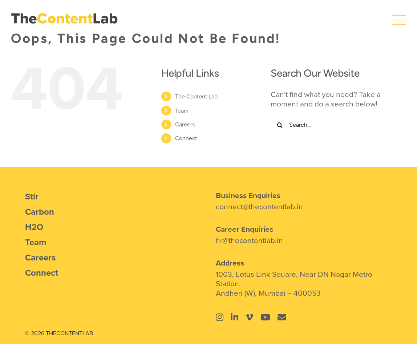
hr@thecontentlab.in (249, 240)
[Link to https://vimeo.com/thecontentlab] (249, 317)
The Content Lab (196, 96)
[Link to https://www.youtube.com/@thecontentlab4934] (265, 317)
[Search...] (333, 125)
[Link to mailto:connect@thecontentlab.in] (282, 317)
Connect (186, 138)
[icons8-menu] (399, 16)
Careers (185, 124)
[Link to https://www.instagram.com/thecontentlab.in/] (219, 317)
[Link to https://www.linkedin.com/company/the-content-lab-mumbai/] (234, 317)
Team (182, 110)
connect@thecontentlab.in (259, 206)
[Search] (280, 125)
